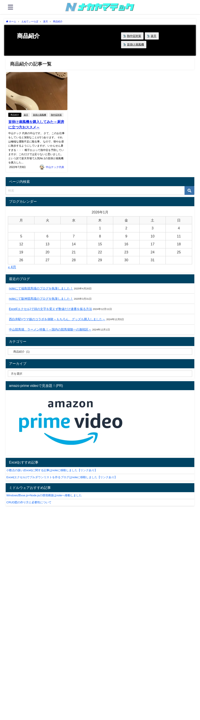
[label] (100, 373)
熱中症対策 (134, 36)
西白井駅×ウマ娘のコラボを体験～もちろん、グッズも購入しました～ (57, 319)
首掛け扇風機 (135, 44)
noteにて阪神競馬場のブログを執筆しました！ (41, 298)
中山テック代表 (55, 167)
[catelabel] (100, 351)
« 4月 (12, 267)
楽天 (153, 36)
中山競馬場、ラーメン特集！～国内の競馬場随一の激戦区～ (50, 329)
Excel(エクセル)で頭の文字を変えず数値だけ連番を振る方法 (50, 308)
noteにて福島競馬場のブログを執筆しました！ (41, 288)
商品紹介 (14, 115)
